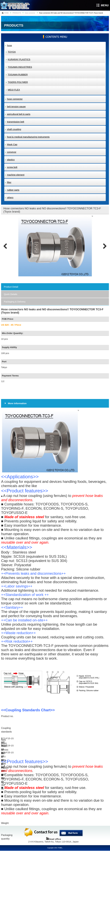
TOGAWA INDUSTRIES (20, 67)
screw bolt (12, 167)
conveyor (11, 152)
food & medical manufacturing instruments (28, 137)
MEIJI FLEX (14, 89)
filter (9, 182)
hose (9, 45)
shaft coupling (14, 129)
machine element (15, 174)
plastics (11, 159)
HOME (6, 13)
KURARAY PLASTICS (19, 59)
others (10, 197)
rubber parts (13, 190)
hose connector (30, 13)
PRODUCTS (16, 13)
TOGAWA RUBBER (18, 74)
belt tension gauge (16, 106)
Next (104, 246)
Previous (6, 246)
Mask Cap (12, 144)
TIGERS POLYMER (18, 82)
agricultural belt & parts (18, 114)
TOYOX (12, 51)
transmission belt (15, 121)
